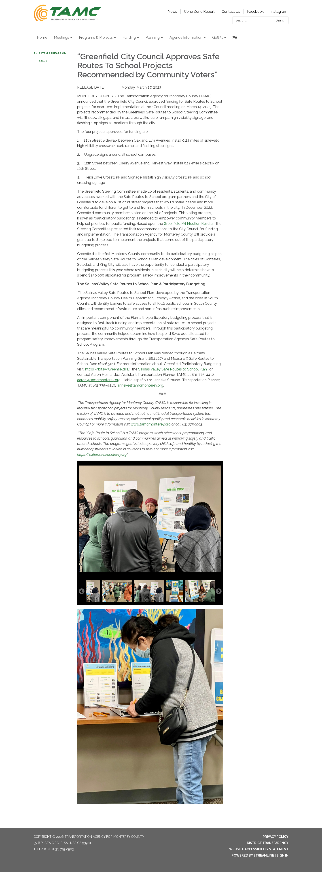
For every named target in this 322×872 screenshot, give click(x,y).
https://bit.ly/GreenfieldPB (107, 369)
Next (218, 591)
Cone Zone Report (199, 11)
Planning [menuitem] (153, 37)
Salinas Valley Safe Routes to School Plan (172, 369)
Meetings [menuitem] (61, 37)
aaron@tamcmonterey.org (99, 380)
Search (281, 20)
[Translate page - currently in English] (235, 37)
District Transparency (267, 843)
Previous (81, 591)
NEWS (43, 60)
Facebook (255, 11)
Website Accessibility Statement (258, 849)
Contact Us (231, 11)
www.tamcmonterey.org (151, 424)
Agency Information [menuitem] (185, 37)
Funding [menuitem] (129, 37)
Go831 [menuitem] (217, 37)
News (172, 11)
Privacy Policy (275, 836)
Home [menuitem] (42, 37)
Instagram (279, 11)
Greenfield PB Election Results (189, 223)
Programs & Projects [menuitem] (96, 37)
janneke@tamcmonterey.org (140, 385)
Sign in (282, 855)
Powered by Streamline (253, 855)
